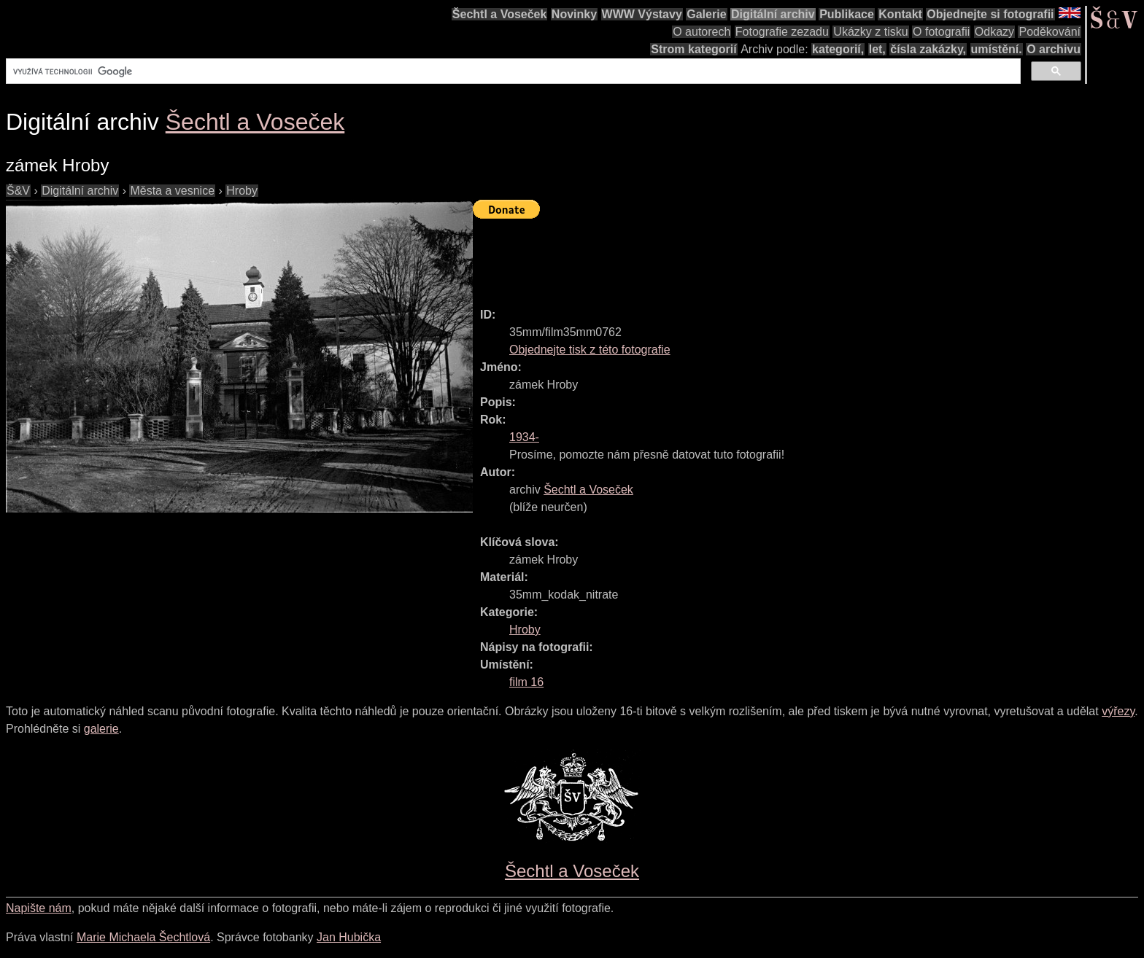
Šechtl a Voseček (499, 14)
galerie (101, 729)
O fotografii (941, 32)
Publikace (846, 14)
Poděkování (1050, 32)
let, (877, 49)
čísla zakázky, (928, 49)
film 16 (526, 682)
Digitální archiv (773, 14)
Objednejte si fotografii (990, 14)
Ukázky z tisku (870, 32)
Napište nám (39, 908)
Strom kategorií (693, 49)
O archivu (1054, 49)
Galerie (706, 14)
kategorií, (838, 49)
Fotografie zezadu (782, 32)
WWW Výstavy (642, 14)
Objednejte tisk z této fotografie (589, 349)
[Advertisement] (738, 256)
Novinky (574, 14)
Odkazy (994, 32)
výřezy (1118, 711)
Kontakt (900, 14)
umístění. (996, 49)
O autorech (701, 32)
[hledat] (511, 71)
